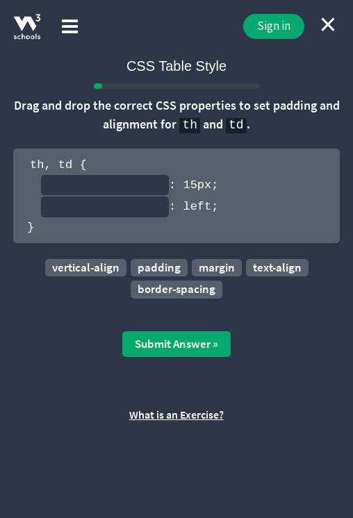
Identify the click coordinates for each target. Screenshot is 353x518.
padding (159, 267)
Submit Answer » (176, 343)
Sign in (273, 25)
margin (217, 267)
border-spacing (176, 288)
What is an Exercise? (176, 414)
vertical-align (86, 267)
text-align (277, 267)
